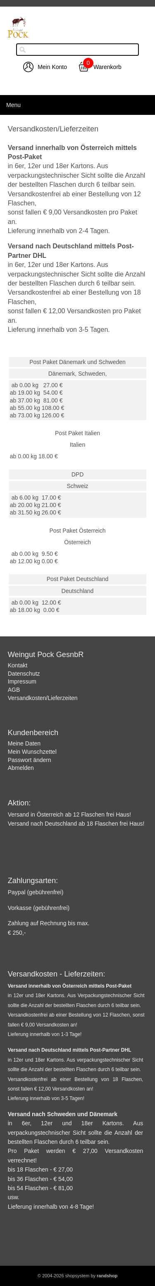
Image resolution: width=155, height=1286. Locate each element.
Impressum (22, 681)
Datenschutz (24, 673)
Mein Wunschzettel (32, 751)
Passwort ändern (29, 760)
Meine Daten (24, 743)
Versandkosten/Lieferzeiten (43, 698)
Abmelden (21, 767)
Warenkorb (107, 67)
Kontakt (17, 665)
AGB (14, 689)
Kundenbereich (33, 733)
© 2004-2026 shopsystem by (77, 1275)
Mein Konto (52, 67)
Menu (13, 105)
